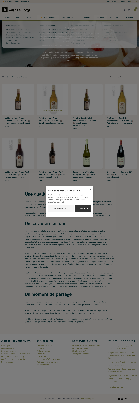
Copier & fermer (82, 208)
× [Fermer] (90, 189)
